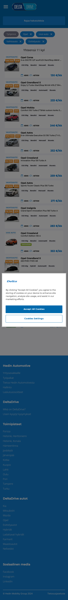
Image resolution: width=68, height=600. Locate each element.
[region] (34, 300)
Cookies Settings (34, 318)
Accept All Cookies (34, 309)
